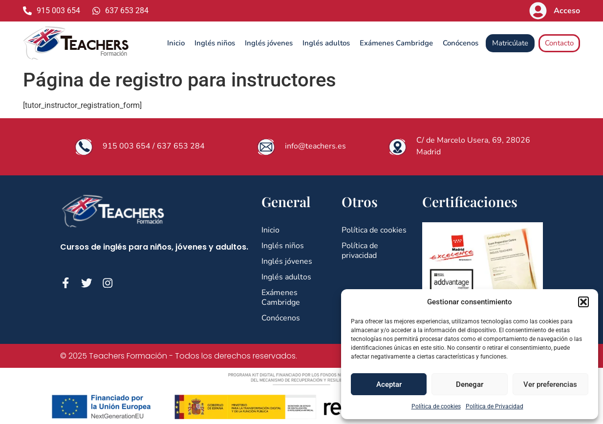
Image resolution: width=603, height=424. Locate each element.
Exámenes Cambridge (396, 43)
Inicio (176, 43)
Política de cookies (436, 406)
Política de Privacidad (494, 406)
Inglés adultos (326, 43)
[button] (583, 302)
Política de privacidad (360, 250)
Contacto (559, 43)
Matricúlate (510, 43)
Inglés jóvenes (269, 43)
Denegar (469, 384)
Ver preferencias (550, 384)
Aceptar (389, 384)
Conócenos (460, 43)
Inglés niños (214, 43)
